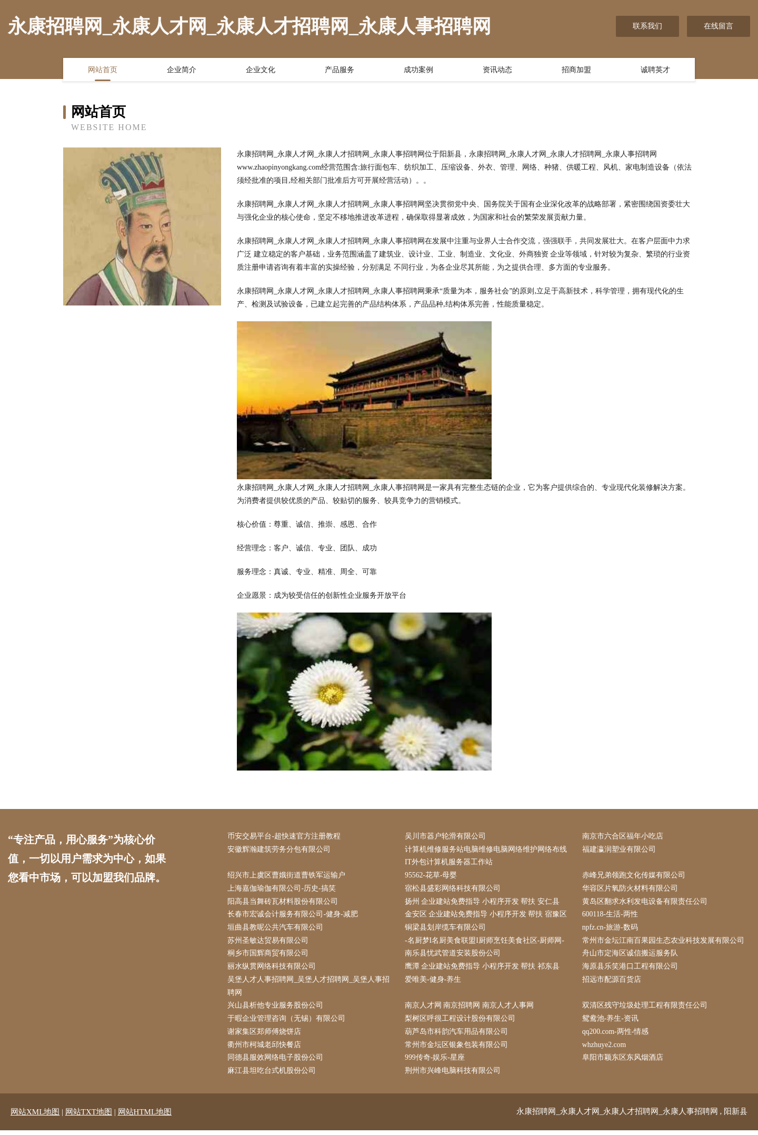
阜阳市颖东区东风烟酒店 (623, 1062)
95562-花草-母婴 (432, 877)
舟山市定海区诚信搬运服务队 (631, 956)
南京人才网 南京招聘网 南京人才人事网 (470, 1009)
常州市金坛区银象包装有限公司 (458, 1049)
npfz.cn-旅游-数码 (611, 929)
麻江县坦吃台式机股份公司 (273, 1075)
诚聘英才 (655, 70)
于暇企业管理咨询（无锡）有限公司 (288, 1023)
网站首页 (102, 70)
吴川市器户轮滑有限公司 (446, 837)
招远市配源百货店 (612, 982)
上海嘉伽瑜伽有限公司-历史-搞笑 (283, 890)
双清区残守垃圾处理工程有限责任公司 (646, 1009)
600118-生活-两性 (611, 916)
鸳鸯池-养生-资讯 (611, 1023)
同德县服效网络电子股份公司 (277, 1062)
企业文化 (260, 70)
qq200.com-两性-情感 (617, 1036)
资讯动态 (497, 70)
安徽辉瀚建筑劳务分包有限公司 (280, 850)
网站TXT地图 (88, 1116)
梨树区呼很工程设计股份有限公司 (461, 1023)
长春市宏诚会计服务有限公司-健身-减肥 (294, 916)
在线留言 (718, 26)
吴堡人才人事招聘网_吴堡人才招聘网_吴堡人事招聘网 (310, 989)
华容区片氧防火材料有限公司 (631, 890)
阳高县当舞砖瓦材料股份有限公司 (284, 903)
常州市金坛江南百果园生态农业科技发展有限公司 (664, 943)
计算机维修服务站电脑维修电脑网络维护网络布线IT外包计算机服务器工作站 (487, 856)
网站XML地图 (35, 1116)
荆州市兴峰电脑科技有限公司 (454, 1075)
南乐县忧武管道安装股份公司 (454, 956)
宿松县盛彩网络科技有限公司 (454, 890)
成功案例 (418, 70)
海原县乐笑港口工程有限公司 (631, 969)
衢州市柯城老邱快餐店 (266, 1049)
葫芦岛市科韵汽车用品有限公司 (458, 1036)
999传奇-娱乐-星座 (436, 1062)
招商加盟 (576, 70)
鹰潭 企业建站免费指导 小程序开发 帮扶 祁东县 (483, 969)
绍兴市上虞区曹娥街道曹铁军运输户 (288, 877)
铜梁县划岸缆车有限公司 (446, 929)
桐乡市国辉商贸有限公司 (269, 956)
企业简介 (181, 70)
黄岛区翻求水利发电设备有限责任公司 (646, 903)
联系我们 (647, 26)
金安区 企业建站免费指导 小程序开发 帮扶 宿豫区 (487, 916)
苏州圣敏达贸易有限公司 (269, 943)
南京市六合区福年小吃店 (623, 837)
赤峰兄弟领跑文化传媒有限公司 (634, 877)
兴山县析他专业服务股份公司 (277, 1009)
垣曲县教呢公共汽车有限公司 (277, 929)
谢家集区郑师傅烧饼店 (266, 1036)
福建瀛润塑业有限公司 (620, 850)
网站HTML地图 (145, 1116)
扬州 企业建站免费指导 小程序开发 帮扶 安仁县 (483, 903)
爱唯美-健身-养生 (434, 982)
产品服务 (339, 70)
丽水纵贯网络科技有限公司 (273, 969)
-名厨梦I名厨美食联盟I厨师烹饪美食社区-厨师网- (486, 943)
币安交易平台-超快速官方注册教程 (285, 837)
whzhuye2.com (605, 1049)
